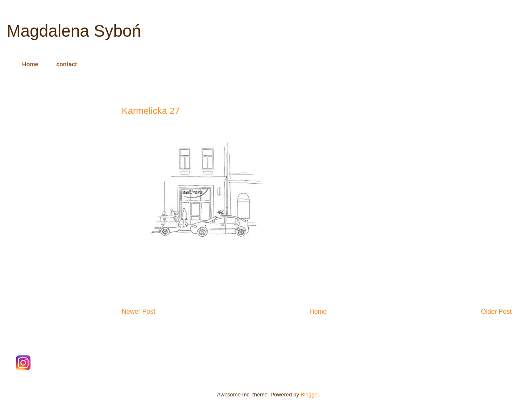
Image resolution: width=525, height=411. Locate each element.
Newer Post (138, 311)
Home (30, 64)
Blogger (309, 394)
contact (66, 64)
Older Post (496, 311)
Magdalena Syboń (74, 31)
